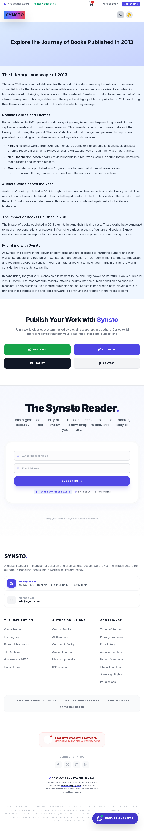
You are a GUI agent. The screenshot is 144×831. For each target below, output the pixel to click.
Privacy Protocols (111, 637)
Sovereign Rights (111, 674)
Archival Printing (63, 652)
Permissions (108, 682)
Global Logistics (110, 667)
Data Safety (107, 644)
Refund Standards (112, 659)
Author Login (111, 4)
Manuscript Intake (63, 659)
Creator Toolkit (61, 629)
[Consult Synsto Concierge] (115, 818)
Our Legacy (11, 637)
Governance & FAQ (16, 659)
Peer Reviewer (118, 700)
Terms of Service (111, 629)
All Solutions (60, 637)
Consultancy (12, 667)
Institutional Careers (82, 700)
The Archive (12, 652)
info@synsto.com (18, 4)
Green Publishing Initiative (35, 700)
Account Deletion (111, 652)
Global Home (12, 629)
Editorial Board (72, 707)
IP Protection (60, 667)
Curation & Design (63, 644)
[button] (91, 4)
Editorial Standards (16, 644)
